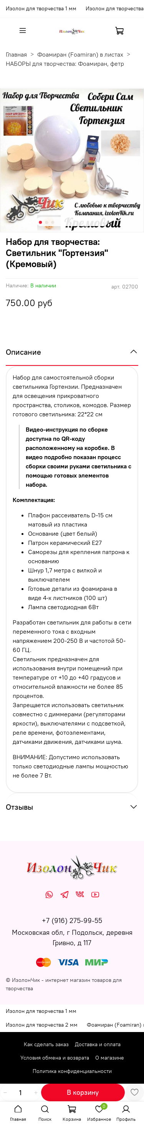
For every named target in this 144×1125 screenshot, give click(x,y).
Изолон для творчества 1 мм (41, 8)
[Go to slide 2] (46, 222)
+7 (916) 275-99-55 (72, 920)
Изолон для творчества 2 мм (42, 1024)
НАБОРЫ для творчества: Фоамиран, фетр (65, 63)
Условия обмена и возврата (54, 1057)
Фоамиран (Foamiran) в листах (80, 54)
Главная (16, 54)
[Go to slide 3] (52, 222)
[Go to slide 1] (40, 222)
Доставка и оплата (98, 1044)
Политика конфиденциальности (72, 1071)
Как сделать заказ (46, 1044)
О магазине (109, 1057)
